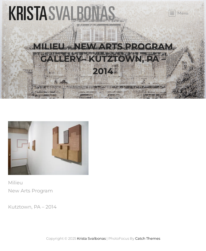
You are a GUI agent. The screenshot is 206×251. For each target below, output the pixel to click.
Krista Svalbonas (91, 238)
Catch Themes (147, 238)
